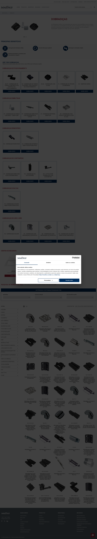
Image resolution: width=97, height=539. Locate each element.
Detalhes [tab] (48, 262)
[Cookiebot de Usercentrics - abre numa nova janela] (73, 258)
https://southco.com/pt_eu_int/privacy (49, 274)
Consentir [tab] (26, 262)
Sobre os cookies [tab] (70, 262)
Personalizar (48, 280)
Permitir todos (69, 280)
